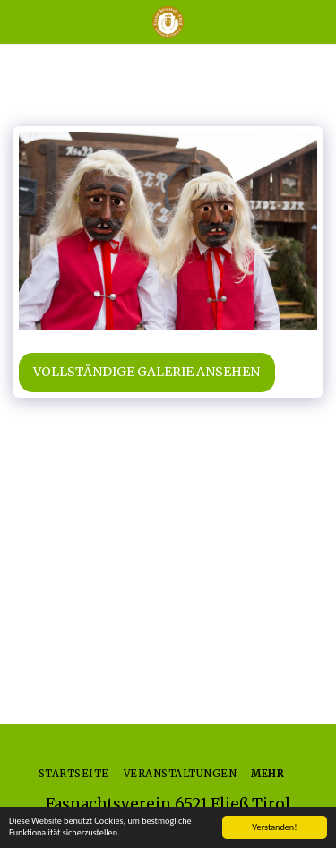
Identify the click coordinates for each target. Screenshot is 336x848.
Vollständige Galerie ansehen (146, 372)
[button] (19, 21)
